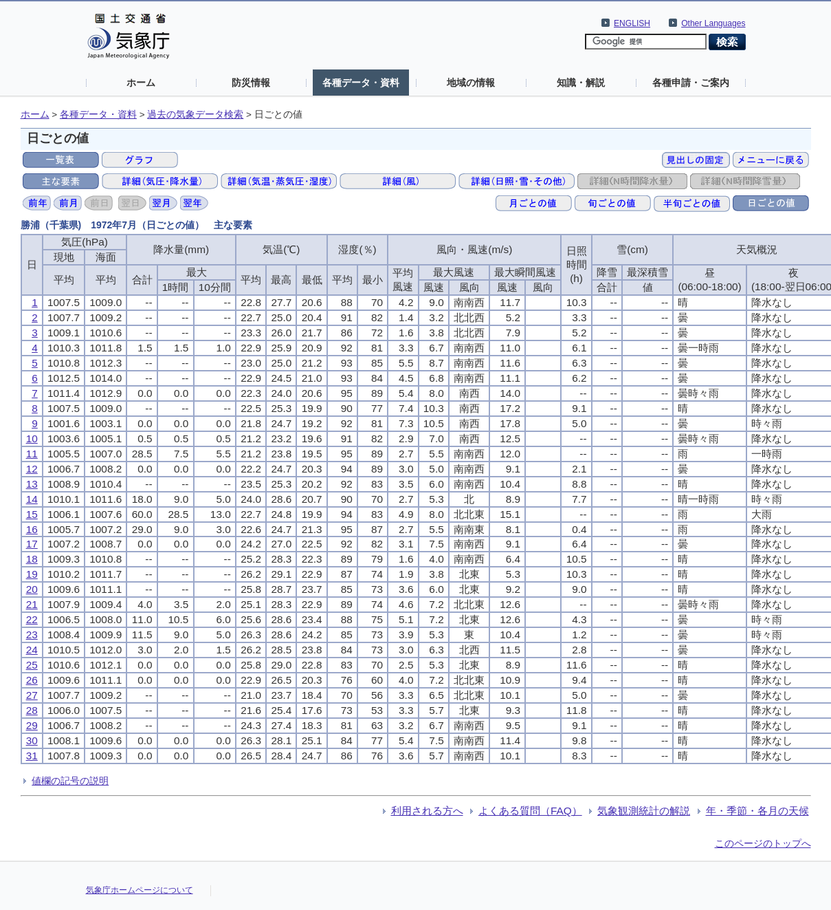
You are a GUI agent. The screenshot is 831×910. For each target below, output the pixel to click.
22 (32, 619)
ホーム (140, 82)
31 (32, 755)
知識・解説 (581, 82)
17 (32, 544)
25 (32, 665)
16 (32, 529)
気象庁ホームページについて (139, 890)
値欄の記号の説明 (70, 780)
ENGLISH (632, 23)
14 (32, 499)
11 (32, 453)
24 (32, 650)
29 (32, 725)
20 (32, 589)
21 (32, 604)
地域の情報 (471, 82)
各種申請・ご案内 (690, 82)
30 (32, 740)
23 (32, 634)
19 (32, 574)
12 (32, 469)
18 (32, 559)
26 (32, 680)
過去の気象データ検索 (195, 114)
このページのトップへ (763, 843)
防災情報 (251, 82)
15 (32, 514)
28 (32, 710)
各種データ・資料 (360, 82)
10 (32, 438)
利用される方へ (427, 810)
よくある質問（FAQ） (530, 810)
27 (32, 695)
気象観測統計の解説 (643, 810)
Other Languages (713, 23)
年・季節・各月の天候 (757, 810)
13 (32, 484)
